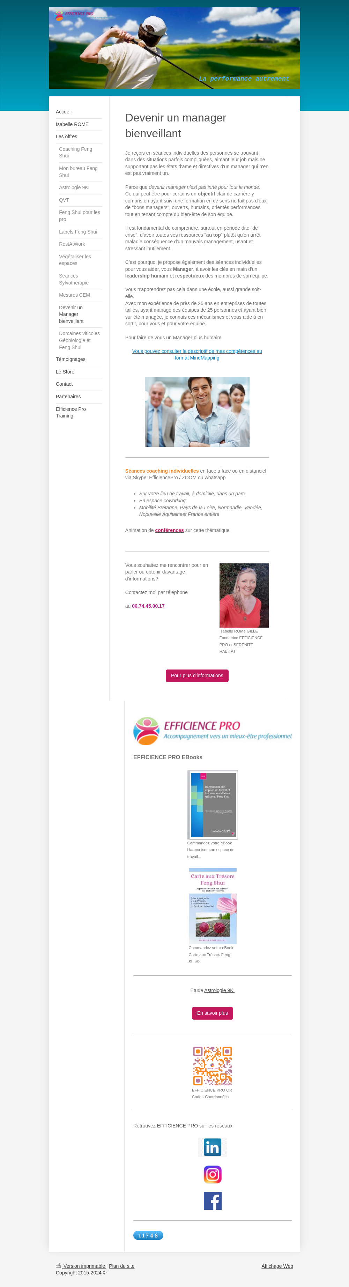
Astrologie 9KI (219, 990)
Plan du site (121, 1266)
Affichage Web (277, 1266)
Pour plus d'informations (197, 675)
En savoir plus (212, 1013)
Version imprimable (81, 1266)
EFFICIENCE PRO (177, 1126)
